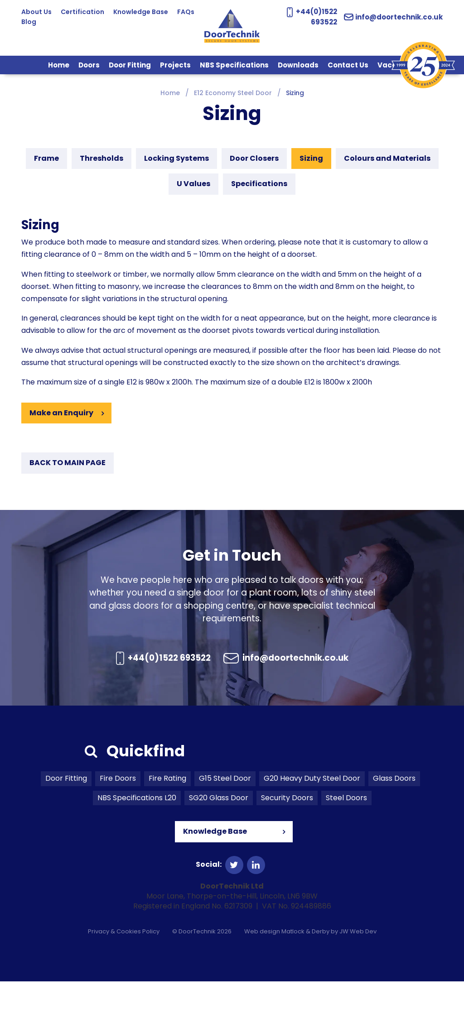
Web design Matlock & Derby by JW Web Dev (310, 959)
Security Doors (287, 825)
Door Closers (254, 158)
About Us (36, 11)
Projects (175, 65)
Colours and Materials (387, 158)
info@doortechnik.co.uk (395, 17)
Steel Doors (346, 825)
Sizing (311, 158)
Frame (46, 158)
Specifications (259, 183)
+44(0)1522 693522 (230, 660)
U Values (193, 183)
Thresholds (101, 158)
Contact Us (348, 65)
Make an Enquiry (61, 413)
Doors (89, 65)
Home (58, 65)
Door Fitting (130, 65)
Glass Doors (394, 806)
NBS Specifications (234, 65)
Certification (82, 11)
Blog (55, 21)
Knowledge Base (140, 11)
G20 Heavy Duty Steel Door (312, 806)
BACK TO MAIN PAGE (67, 462)
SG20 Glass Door (218, 825)
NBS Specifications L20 (136, 825)
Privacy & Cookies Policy (124, 959)
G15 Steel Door (225, 806)
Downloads (298, 65)
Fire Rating (167, 806)
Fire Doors (118, 806)
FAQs (30, 21)
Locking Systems (176, 158)
